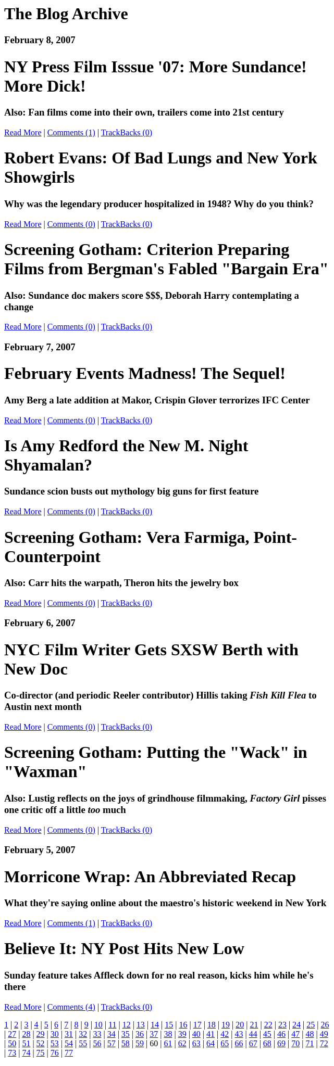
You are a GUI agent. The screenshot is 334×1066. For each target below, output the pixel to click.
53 (55, 1043)
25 (310, 1024)
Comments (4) (71, 1006)
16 (183, 1024)
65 (224, 1043)
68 (267, 1043)
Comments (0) (71, 224)
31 (69, 1034)
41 (210, 1034)
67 (253, 1043)
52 (40, 1043)
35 (125, 1034)
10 (98, 1024)
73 (12, 1052)
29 (40, 1034)
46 (281, 1034)
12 (126, 1024)
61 (168, 1043)
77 (69, 1052)
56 (97, 1043)
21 (254, 1024)
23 (282, 1024)
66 (238, 1043)
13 (141, 1024)
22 (268, 1024)
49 (324, 1034)
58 (125, 1043)
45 (267, 1034)
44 (253, 1034)
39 (182, 1034)
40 (196, 1034)
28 (26, 1034)
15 (169, 1024)
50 (12, 1043)
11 (112, 1024)
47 (295, 1034)
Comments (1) (71, 132)
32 (83, 1034)
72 (324, 1043)
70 (295, 1043)
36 (139, 1034)
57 (111, 1043)
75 (40, 1052)
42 (224, 1034)
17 (197, 1024)
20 (240, 1024)
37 (154, 1034)
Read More (23, 132)
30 (55, 1034)
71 (309, 1043)
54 (69, 1043)
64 (210, 1043)
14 (155, 1024)
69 (281, 1043)
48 (309, 1034)
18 (211, 1024)
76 (55, 1052)
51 (26, 1043)
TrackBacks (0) (127, 132)
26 (324, 1024)
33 (97, 1034)
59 (139, 1043)
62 (182, 1043)
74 (26, 1052)
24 (296, 1024)
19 (225, 1024)
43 (238, 1034)
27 (12, 1034)
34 (111, 1034)
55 (83, 1043)
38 (168, 1034)
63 (196, 1043)
